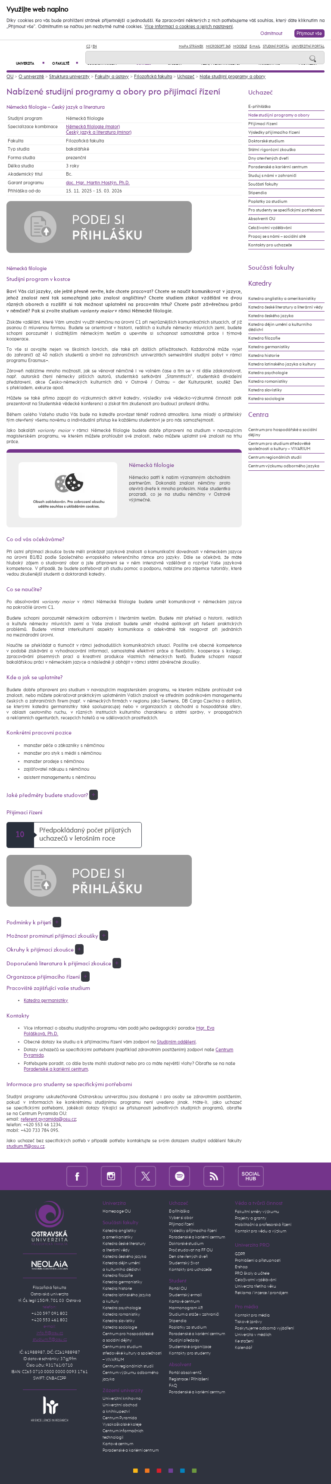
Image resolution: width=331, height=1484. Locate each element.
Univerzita (30, 64)
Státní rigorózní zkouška (272, 150)
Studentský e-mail (185, 1295)
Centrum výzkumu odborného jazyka (283, 466)
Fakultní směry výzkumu (257, 1212)
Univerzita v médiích (253, 1335)
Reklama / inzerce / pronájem (261, 1293)
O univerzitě (31, 76)
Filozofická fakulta (153, 76)
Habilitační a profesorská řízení (263, 1224)
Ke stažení (244, 1341)
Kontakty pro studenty (190, 1353)
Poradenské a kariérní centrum (56, 1069)
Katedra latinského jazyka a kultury (282, 364)
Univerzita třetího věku (255, 1286)
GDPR (240, 1254)
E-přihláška (259, 106)
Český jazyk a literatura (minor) (98, 132)
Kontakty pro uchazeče (270, 245)
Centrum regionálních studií (275, 457)
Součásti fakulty (263, 184)
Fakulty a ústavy (112, 76)
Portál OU (178, 1288)
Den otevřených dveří (188, 1256)
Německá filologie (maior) (93, 126)
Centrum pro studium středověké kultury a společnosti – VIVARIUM (132, 1353)
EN (95, 46)
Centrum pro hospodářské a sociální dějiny (282, 432)
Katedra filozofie (264, 338)
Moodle (240, 46)
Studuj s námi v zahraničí (272, 175)
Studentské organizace (190, 1347)
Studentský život (184, 1263)
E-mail (255, 46)
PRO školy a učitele (252, 1273)
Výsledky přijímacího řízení (274, 132)
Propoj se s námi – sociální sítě (277, 236)
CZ (88, 46)
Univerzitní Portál (308, 46)
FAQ (173, 1385)
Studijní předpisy (184, 1340)
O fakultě (65, 64)
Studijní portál (276, 46)
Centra (258, 415)
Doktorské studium (266, 141)
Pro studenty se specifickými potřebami (285, 210)
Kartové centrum (118, 1444)
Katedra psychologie (267, 373)
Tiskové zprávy (248, 1322)
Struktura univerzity (69, 76)
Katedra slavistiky (265, 390)
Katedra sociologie (266, 399)
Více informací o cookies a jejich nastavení (188, 26)
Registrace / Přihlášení (189, 1379)
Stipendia (257, 193)
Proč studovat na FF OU (191, 1250)
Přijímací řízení (263, 124)
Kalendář (243, 1347)
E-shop (241, 1267)
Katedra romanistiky (267, 381)
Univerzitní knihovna (122, 1398)
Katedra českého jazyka (271, 316)
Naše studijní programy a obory (232, 76)
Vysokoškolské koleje (122, 1424)
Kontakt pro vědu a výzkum (260, 1231)
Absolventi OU (261, 219)
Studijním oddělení (176, 1042)
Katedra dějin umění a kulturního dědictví (280, 327)
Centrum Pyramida (120, 1418)
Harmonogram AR (186, 1308)
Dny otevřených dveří (268, 158)
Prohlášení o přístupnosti (258, 1260)
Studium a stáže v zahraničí (194, 1314)
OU (9, 76)
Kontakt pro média (252, 1315)
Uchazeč (185, 76)
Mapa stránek (191, 46)
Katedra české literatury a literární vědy (285, 307)
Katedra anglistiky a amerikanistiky (282, 298)
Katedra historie (263, 355)
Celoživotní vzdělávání (270, 228)
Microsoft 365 (218, 46)
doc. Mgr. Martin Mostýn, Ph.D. (98, 182)
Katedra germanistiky (46, 1000)
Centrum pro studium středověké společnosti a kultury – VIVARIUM (279, 446)
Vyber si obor (181, 1218)
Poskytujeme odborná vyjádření (264, 1328)
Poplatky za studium (267, 201)
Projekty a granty (250, 1218)
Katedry (260, 283)
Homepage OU (117, 1211)
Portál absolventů (185, 1373)
